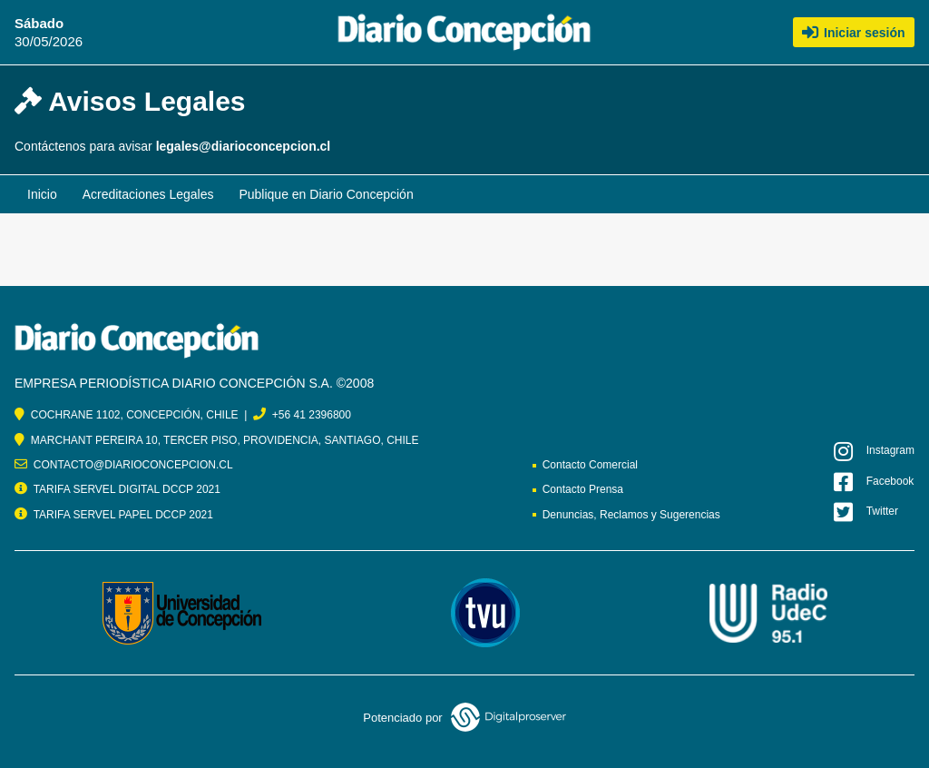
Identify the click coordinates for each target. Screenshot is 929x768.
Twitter (866, 512)
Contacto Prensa (583, 489)
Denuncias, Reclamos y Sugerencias (631, 514)
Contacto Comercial (590, 464)
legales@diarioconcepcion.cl (243, 146)
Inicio (42, 194)
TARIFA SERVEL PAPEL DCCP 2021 (123, 514)
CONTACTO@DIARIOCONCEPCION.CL (133, 464)
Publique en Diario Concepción (326, 194)
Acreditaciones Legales (148, 194)
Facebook (874, 482)
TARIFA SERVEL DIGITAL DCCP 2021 (127, 489)
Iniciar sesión (853, 32)
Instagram (874, 451)
